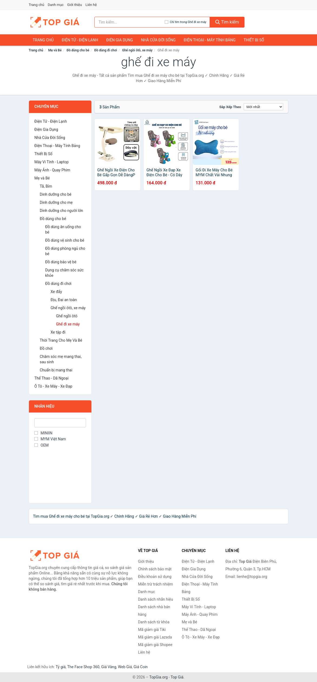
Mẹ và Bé (54, 50)
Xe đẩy (56, 292)
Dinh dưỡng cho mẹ (56, 202)
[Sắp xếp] (263, 106)
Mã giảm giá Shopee (155, 645)
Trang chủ (36, 5)
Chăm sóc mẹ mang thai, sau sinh (60, 359)
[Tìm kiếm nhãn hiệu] (129, 22)
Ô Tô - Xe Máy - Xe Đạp (53, 386)
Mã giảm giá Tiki (152, 629)
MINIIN (43, 433)
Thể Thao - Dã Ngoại (51, 378)
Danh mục (56, 5)
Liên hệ (91, 5)
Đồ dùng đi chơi (105, 50)
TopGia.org (158, 677)
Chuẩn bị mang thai (56, 370)
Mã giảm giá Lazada (155, 637)
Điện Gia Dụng (119, 40)
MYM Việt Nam (50, 439)
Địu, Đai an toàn (64, 300)
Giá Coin (141, 667)
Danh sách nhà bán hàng (154, 611)
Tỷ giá (61, 667)
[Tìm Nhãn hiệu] (60, 422)
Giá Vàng (108, 667)
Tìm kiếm (227, 22)
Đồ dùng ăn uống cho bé (63, 229)
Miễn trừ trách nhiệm (155, 584)
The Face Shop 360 (83, 667)
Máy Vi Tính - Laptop (51, 162)
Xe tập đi (58, 332)
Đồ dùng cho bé (78, 50)
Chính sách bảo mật (154, 569)
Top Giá (177, 677)
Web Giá (125, 667)
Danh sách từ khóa (153, 622)
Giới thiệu (74, 5)
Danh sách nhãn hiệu (155, 599)
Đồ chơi (46, 348)
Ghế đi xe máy (68, 324)
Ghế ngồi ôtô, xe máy (137, 50)
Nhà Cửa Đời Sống (158, 40)
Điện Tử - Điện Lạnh (80, 40)
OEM (41, 445)
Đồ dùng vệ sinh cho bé (64, 240)
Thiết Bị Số (254, 40)
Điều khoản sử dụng (154, 576)
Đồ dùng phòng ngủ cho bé (65, 251)
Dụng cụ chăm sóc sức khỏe (64, 273)
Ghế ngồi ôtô (66, 316)
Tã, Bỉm (46, 186)
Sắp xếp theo (230, 107)
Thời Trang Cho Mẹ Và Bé (61, 340)
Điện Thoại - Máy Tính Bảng (209, 40)
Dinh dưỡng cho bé (55, 194)
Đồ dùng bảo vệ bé (60, 262)
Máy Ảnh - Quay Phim (52, 170)
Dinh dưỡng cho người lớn (61, 210)
